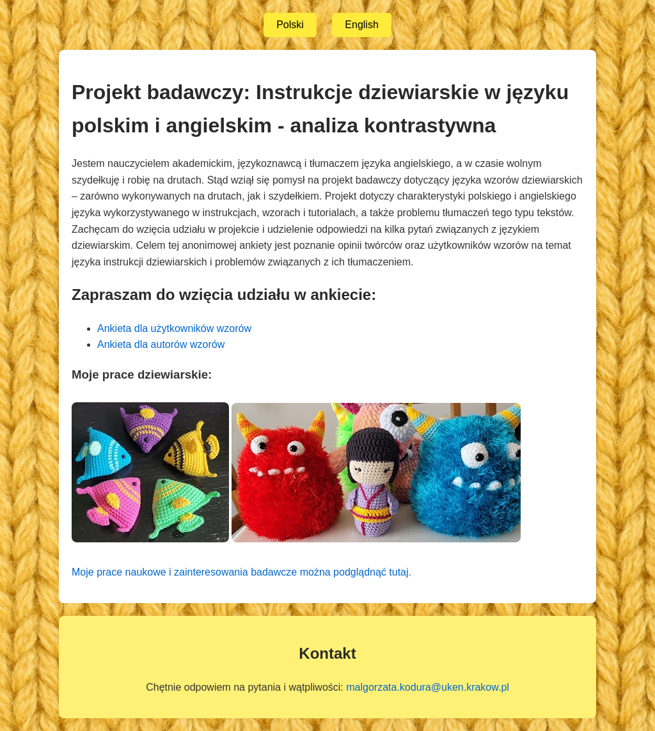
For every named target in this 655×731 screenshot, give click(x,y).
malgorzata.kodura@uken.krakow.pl (427, 687)
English (361, 24)
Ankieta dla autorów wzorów (161, 344)
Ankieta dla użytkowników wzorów (174, 328)
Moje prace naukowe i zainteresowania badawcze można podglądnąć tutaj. (241, 572)
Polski (290, 24)
